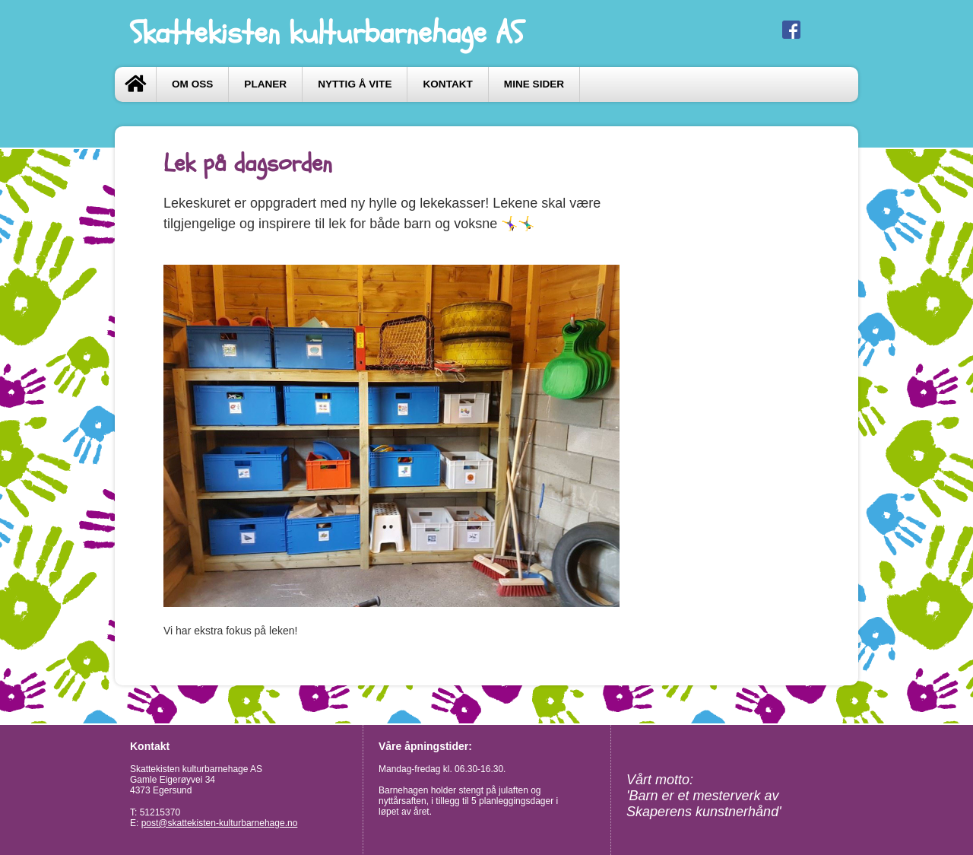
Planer (265, 84)
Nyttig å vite (354, 84)
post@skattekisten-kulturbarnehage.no (219, 823)
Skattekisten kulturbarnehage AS (326, 33)
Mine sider (534, 84)
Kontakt (447, 84)
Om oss (192, 84)
